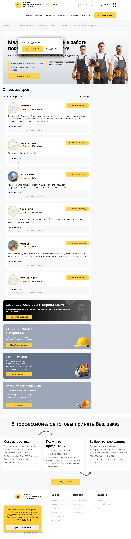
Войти (105, 4)
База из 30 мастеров (61, 504)
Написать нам (101, 500)
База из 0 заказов (60, 500)
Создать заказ (24, 76)
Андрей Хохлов (26, 209)
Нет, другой (51, 48)
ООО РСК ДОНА (27, 174)
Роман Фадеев (26, 105)
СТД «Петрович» (80, 500)
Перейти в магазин (19, 345)
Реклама (77, 508)
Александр (24, 244)
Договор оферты (102, 504)
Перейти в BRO (19, 374)
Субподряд (50, 15)
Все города (56, 520)
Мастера (38, 15)
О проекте (63, 15)
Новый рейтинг (59, 516)
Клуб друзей (78, 504)
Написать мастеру (77, 105)
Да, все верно (32, 48)
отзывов (37, 109)
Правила (99, 508)
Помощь (74, 15)
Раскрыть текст (44, 121)
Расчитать (19, 405)
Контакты (85, 15)
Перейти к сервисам (19, 317)
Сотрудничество (80, 512)
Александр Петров (28, 277)
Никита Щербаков (28, 143)
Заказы (28, 15)
